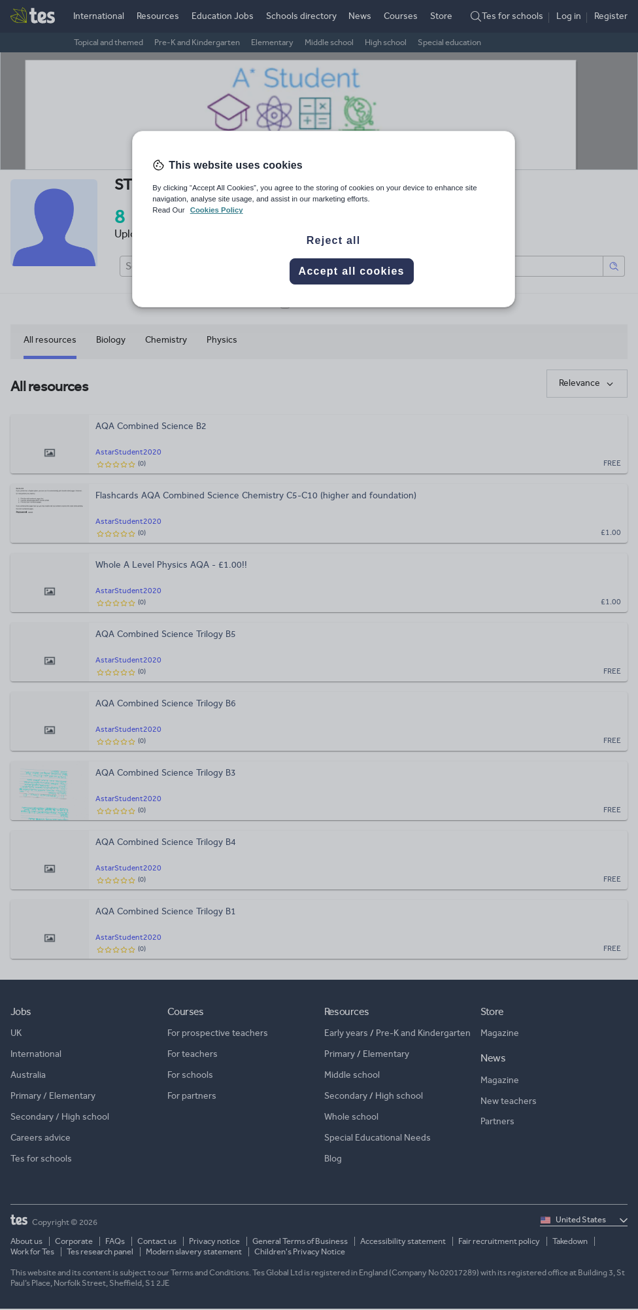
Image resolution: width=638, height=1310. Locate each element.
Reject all (334, 240)
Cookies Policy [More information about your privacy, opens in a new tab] (216, 210)
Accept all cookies (352, 271)
